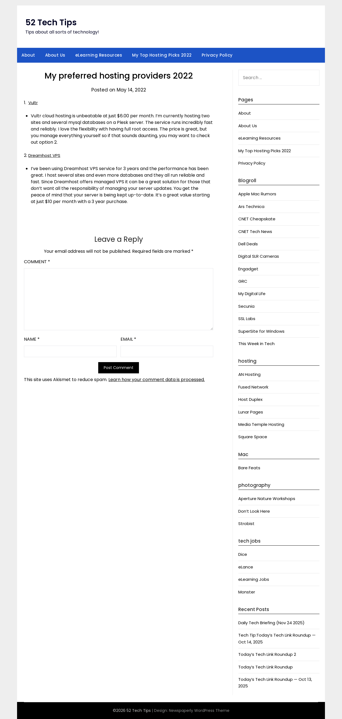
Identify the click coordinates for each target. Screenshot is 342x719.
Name (32, 339)
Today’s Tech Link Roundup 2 (267, 654)
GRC (242, 281)
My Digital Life (252, 293)
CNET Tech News (255, 231)
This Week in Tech (256, 343)
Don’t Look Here (254, 511)
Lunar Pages (250, 412)
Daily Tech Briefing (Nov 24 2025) (271, 623)
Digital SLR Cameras (258, 256)
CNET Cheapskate (256, 219)
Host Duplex (250, 399)
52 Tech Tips (51, 22)
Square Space (252, 437)
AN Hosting (249, 374)
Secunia (246, 306)
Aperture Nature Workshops (266, 498)
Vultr (33, 102)
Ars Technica (251, 206)
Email (128, 339)
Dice (242, 554)
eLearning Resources (98, 55)
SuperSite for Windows (261, 331)
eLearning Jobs (253, 579)
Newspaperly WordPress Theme (199, 710)
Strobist (246, 523)
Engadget (248, 269)
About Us (55, 55)
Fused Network (253, 387)
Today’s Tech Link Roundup (265, 667)
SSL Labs (246, 318)
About (28, 55)
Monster (246, 592)
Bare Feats (249, 468)
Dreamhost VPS (45, 155)
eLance (245, 567)
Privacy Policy (217, 55)
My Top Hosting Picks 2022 (162, 55)
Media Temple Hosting (261, 424)
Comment (37, 262)
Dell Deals (248, 244)
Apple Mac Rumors (257, 194)
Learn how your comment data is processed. (156, 379)
